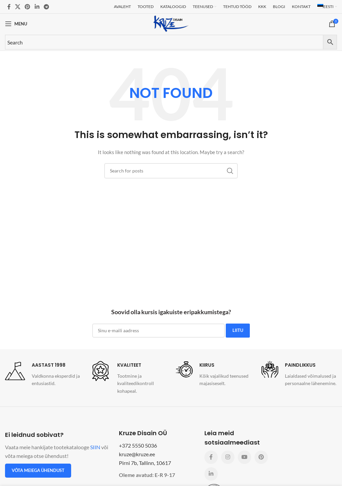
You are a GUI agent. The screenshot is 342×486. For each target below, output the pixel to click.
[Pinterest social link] (27, 7)
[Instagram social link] (227, 457)
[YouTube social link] (244, 457)
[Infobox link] (42, 374)
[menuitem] (327, 6)
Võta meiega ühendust (38, 470)
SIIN (95, 447)
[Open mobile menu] (16, 23)
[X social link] (17, 7)
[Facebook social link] (9, 7)
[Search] (171, 170)
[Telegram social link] (46, 7)
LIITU (237, 330)
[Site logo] (171, 23)
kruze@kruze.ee (137, 454)
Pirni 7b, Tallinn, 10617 (145, 463)
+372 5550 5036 (138, 445)
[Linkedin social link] (36, 7)
